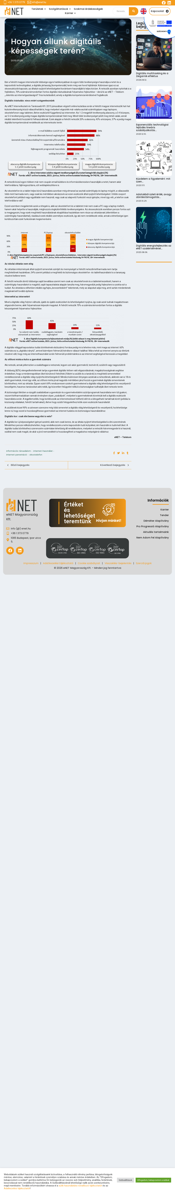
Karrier (69, 13)
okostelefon (35, 454)
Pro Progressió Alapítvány (152, 526)
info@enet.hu (39, 2)
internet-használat (43, 451)
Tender (164, 515)
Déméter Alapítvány (156, 521)
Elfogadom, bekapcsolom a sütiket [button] (153, 1180)
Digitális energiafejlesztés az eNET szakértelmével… (153, 248)
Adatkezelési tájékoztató (58, 563)
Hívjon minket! (108, 520)
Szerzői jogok (144, 563)
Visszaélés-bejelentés (118, 563)
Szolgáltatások (59, 9)
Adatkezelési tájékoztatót (17, 1188)
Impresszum (30, 563)
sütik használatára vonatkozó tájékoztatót (80, 1185)
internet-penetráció (17, 454)
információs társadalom (19, 451)
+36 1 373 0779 (16, 2)
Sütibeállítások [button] (125, 1180)
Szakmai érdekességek (88, 9)
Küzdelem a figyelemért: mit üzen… (153, 180)
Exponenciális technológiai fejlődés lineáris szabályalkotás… (152, 127)
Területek (37, 9)
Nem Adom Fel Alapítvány (152, 537)
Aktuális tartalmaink (156, 532)
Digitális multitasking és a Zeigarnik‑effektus (152, 75)
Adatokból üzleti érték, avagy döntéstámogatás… (154, 196)
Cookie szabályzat (89, 563)
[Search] (121, 11)
